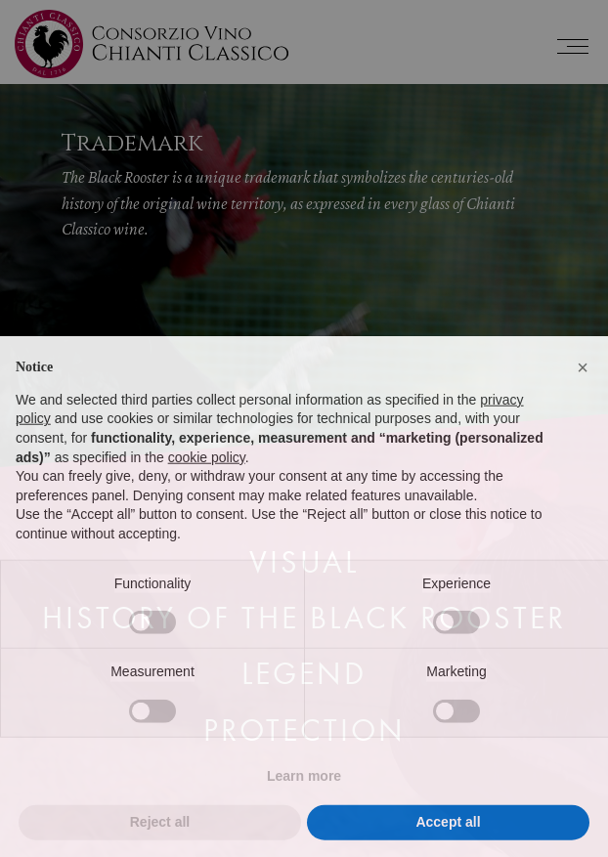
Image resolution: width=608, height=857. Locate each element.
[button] (582, 403)
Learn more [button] (304, 811)
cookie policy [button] (206, 492)
